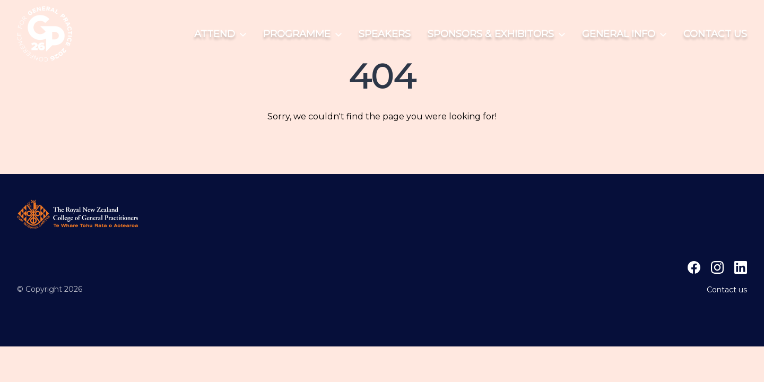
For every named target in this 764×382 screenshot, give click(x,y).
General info (624, 34)
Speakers (385, 34)
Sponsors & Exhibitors (496, 34)
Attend (220, 34)
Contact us (715, 34)
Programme (302, 34)
